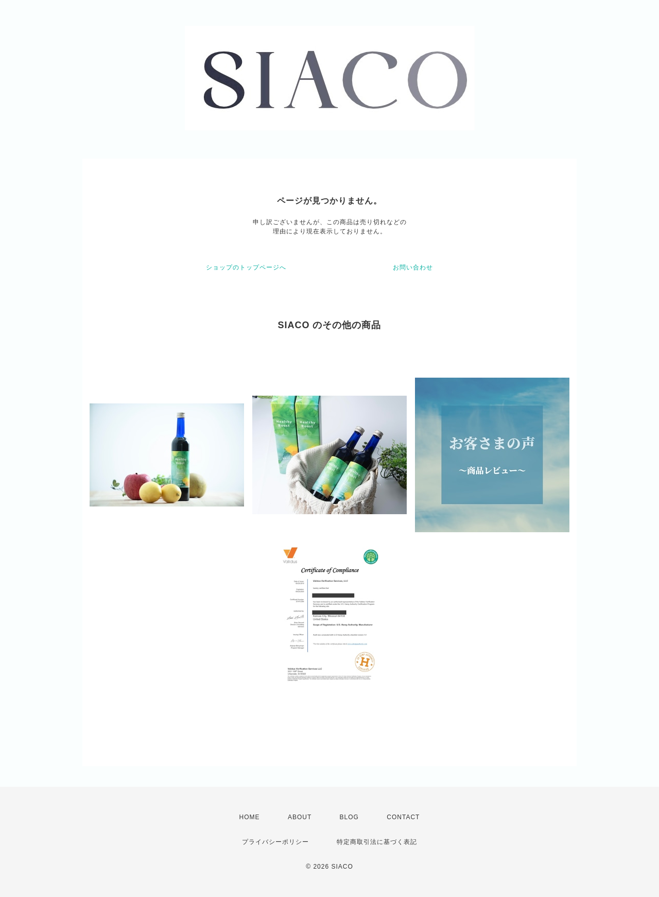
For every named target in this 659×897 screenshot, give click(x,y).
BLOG (349, 817)
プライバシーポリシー (275, 841)
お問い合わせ (413, 267)
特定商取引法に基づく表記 (377, 841)
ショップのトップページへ (246, 267)
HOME (249, 817)
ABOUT (299, 817)
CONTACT (403, 817)
